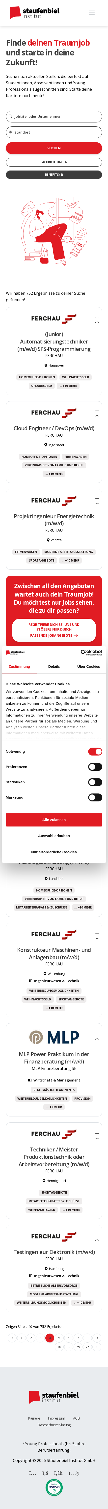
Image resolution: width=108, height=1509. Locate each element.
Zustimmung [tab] (19, 666)
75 (78, 1346)
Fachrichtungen (54, 162)
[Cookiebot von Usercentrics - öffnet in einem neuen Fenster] (80, 653)
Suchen (54, 148)
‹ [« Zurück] (12, 1338)
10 (59, 1346)
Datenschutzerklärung (54, 1425)
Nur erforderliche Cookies (54, 852)
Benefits (54, 174)
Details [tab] (54, 666)
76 (87, 1346)
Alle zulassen (54, 820)
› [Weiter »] (96, 1346)
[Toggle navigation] (91, 13)
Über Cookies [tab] (88, 666)
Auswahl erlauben (54, 836)
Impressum (56, 1418)
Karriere (34, 1418)
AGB (76, 1418)
